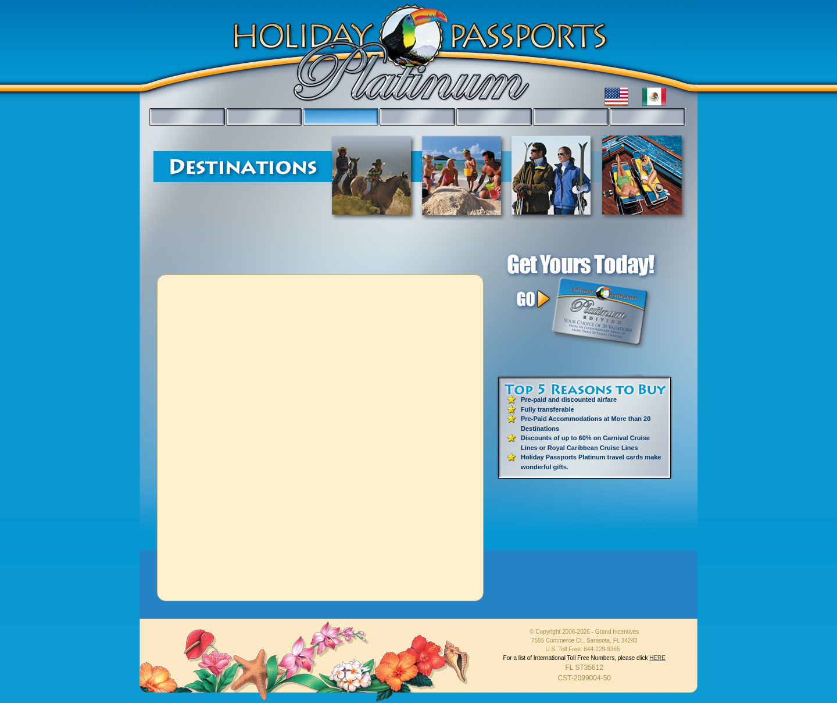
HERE (657, 658)
